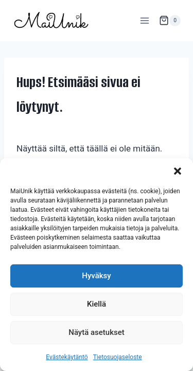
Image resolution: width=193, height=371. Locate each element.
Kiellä (96, 304)
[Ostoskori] (170, 20)
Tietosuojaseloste (117, 357)
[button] (177, 171)
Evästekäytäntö (66, 357)
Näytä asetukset (96, 332)
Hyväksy (96, 275)
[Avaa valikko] (144, 20)
